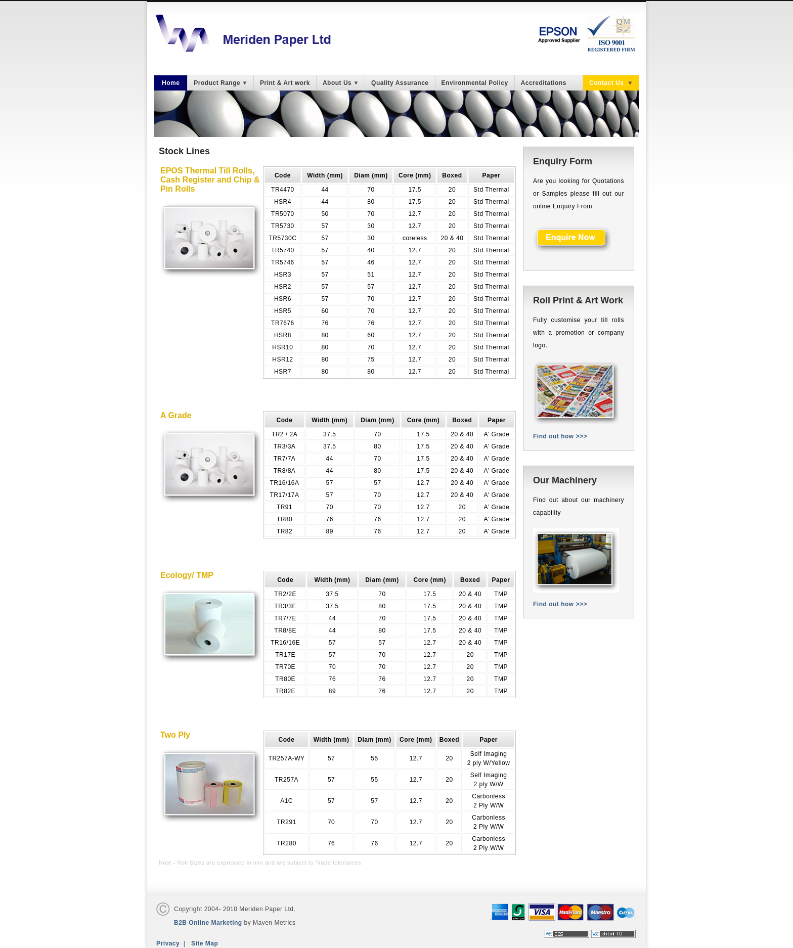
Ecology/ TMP (186, 575)
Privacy (168, 943)
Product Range (220, 82)
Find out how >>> (560, 436)
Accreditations (543, 82)
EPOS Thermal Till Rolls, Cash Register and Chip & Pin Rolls (209, 179)
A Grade (176, 415)
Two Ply (175, 735)
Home (171, 82)
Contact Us (611, 82)
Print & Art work (285, 82)
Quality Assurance (399, 82)
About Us (341, 82)
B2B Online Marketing (208, 922)
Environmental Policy (475, 82)
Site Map (204, 943)
